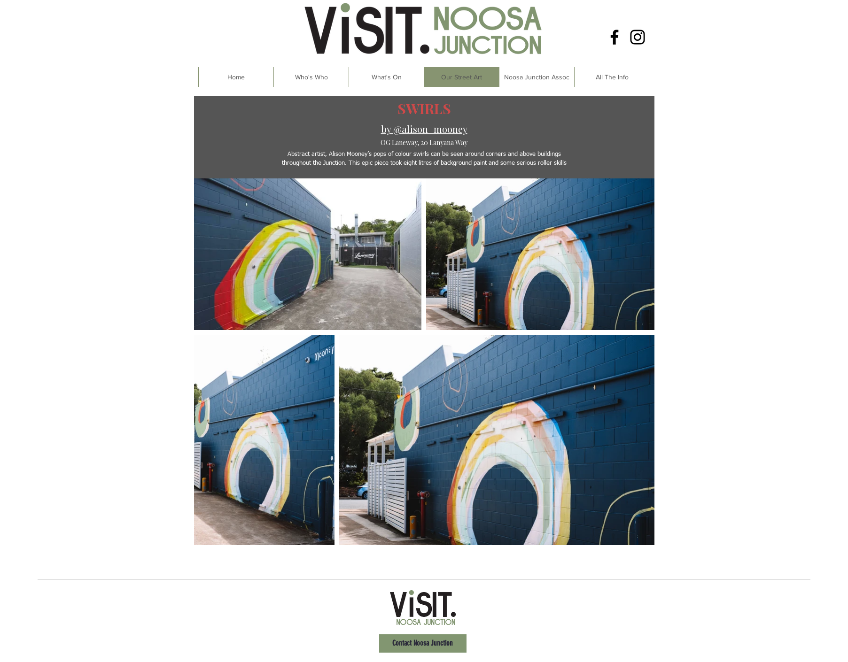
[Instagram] (637, 37)
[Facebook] (614, 37)
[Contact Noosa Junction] (423, 643)
